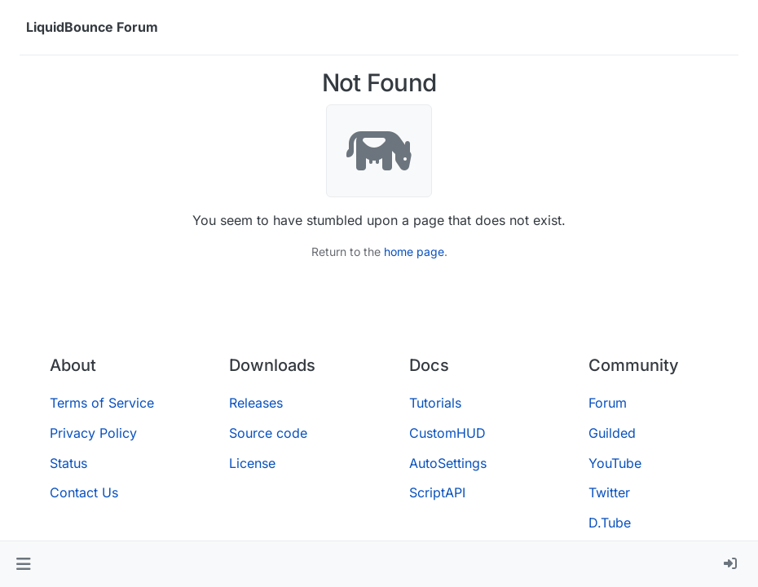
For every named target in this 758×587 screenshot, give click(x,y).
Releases (256, 403)
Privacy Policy (93, 433)
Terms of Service (102, 403)
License (252, 463)
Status (68, 463)
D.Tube (609, 522)
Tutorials (435, 403)
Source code (268, 433)
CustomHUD (447, 433)
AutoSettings (448, 463)
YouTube (614, 463)
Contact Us (84, 492)
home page (414, 251)
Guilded (612, 433)
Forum (607, 403)
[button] (23, 564)
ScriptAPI (437, 492)
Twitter (609, 492)
